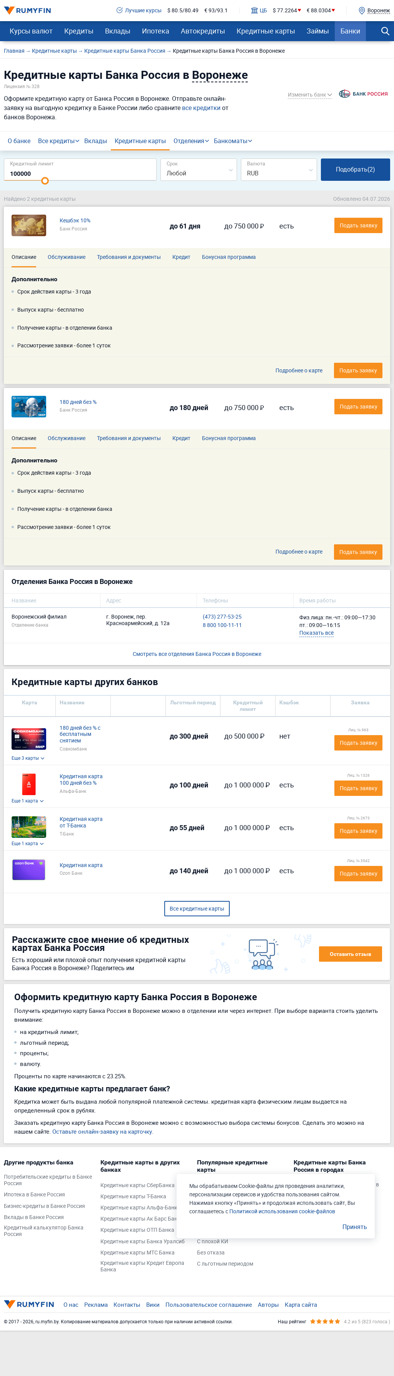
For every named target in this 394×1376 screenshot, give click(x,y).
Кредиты (78, 30)
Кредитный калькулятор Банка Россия (43, 1231)
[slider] (45, 181)
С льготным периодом (225, 1264)
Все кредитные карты (197, 908)
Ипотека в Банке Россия (34, 1194)
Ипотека (155, 30)
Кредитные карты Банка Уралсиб (142, 1241)
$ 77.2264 (285, 10)
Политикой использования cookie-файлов (282, 1211)
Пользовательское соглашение (208, 1304)
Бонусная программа (229, 256)
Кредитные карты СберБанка (137, 1185)
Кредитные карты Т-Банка (133, 1196)
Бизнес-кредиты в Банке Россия (44, 1206)
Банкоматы (230, 141)
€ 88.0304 (319, 10)
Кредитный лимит (31, 163)
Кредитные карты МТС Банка (137, 1252)
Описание (24, 256)
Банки (350, 30)
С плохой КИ (212, 1241)
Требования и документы (129, 256)
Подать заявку (358, 742)
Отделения (189, 141)
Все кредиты (56, 141)
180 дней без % (78, 402)
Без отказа (211, 1252)
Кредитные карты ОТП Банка (137, 1230)
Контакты (127, 1304)
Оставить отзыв (350, 954)
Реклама (96, 1304)
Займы (318, 30)
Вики (153, 1304)
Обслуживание (66, 256)
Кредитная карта (81, 865)
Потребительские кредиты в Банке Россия (48, 1180)
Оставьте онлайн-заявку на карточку (102, 1131)
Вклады (117, 30)
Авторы (268, 1304)
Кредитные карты (266, 30)
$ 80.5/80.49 (183, 10)
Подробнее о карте (298, 370)
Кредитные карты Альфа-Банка (140, 1207)
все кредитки (201, 107)
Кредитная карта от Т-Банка (81, 822)
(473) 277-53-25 (222, 617)
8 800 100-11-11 (222, 625)
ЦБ (259, 10)
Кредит (181, 256)
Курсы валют (31, 30)
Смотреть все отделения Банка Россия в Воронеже (197, 653)
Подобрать (355, 169)
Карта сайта (301, 1304)
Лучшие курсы (139, 10)
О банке (19, 141)
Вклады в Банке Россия (34, 1217)
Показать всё (316, 632)
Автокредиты (203, 30)
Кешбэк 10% (75, 220)
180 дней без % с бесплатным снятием (80, 734)
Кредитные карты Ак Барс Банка (142, 1219)
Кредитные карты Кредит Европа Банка (142, 1266)
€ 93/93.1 (216, 10)
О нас (70, 1304)
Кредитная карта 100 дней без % (81, 779)
